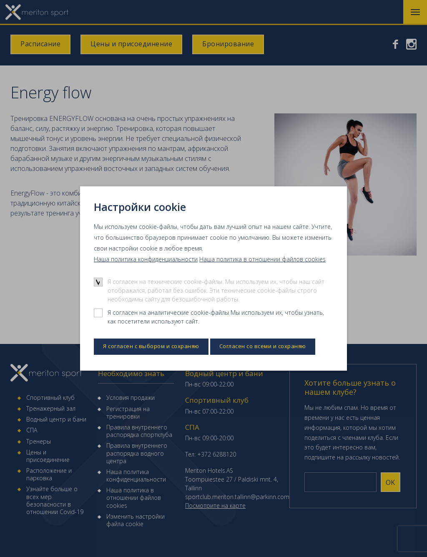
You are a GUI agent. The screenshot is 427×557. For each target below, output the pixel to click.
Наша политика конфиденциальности (146, 259)
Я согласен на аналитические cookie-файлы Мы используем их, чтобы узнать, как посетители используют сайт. (216, 317)
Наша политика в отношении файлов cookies (262, 259)
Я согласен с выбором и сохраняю (151, 346)
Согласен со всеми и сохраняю (262, 346)
